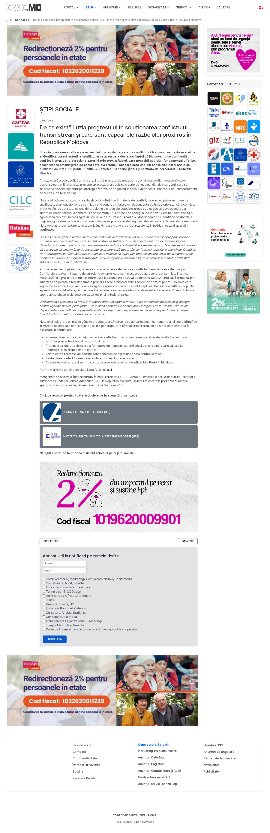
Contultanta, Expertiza (61, 617)
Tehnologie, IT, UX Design (63, 592)
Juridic (50, 600)
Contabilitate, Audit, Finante (65, 583)
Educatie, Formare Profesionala (68, 587)
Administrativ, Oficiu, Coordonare (69, 596)
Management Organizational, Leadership (74, 621)
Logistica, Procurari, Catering (66, 608)
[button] (72, 7)
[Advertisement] (20, 347)
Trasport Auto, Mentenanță (65, 625)
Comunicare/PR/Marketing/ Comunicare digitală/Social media (89, 579)
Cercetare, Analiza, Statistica (66, 613)
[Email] (64, 570)
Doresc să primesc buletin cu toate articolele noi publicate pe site (91, 629)
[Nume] (64, 563)
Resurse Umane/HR (60, 604)
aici (109, 370)
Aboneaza (54, 639)
